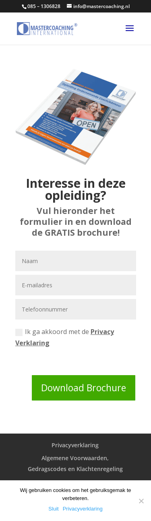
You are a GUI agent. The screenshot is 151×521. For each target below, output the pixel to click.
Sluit (53, 509)
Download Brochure (83, 387)
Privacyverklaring (75, 445)
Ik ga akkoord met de (64, 337)
